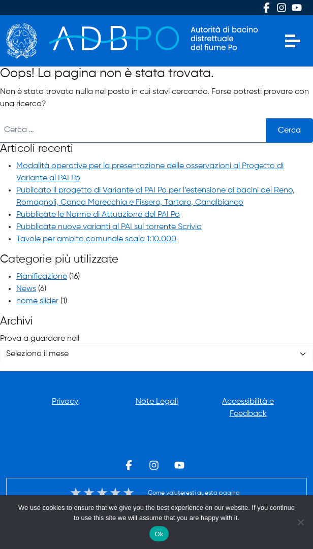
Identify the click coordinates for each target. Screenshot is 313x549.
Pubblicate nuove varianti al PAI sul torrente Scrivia (109, 227)
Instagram (281, 8)
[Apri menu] (292, 41)
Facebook (266, 8)
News (26, 289)
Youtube (297, 8)
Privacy (65, 402)
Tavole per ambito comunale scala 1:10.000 (96, 239)
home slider (37, 301)
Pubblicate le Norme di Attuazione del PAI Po (98, 215)
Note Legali (157, 402)
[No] (300, 522)
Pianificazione (41, 277)
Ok (158, 534)
